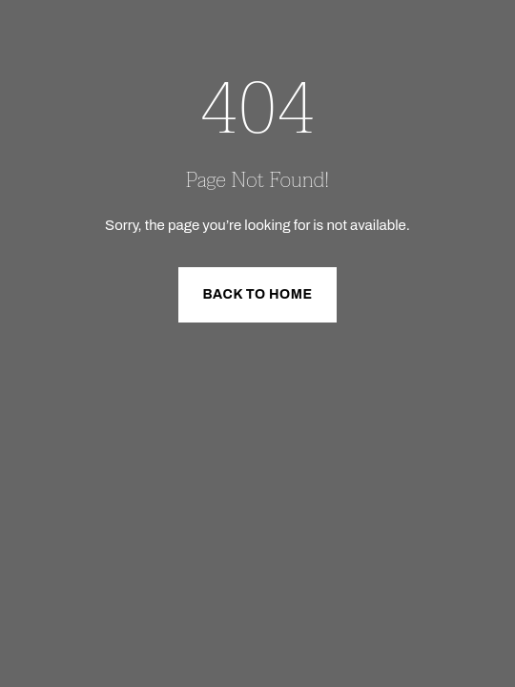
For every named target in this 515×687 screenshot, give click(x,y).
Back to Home (257, 294)
